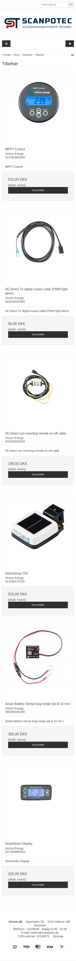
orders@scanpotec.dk (44, 932)
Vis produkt (38, 190)
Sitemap (58, 936)
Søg (71, 4)
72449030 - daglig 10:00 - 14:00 (47, 929)
